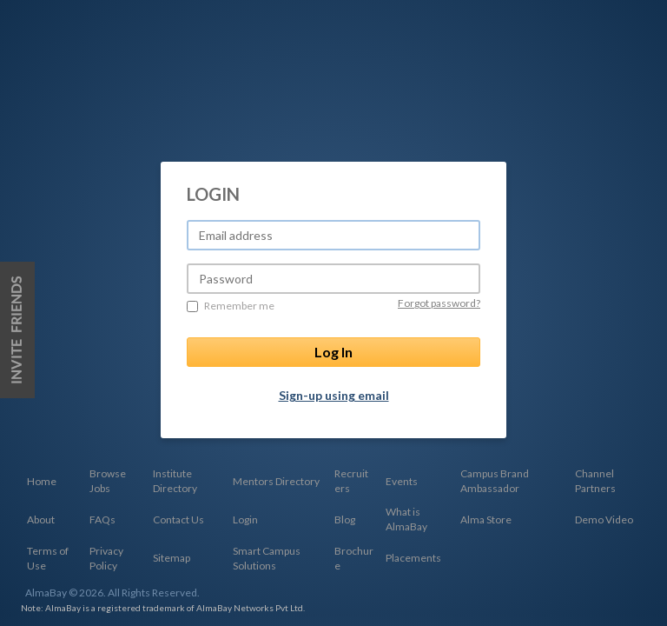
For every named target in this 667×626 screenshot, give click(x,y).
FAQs (102, 519)
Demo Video (604, 519)
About (41, 519)
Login (245, 519)
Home (41, 481)
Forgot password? (439, 303)
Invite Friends (17, 330)
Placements (413, 557)
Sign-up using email (334, 395)
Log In (333, 351)
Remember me (230, 305)
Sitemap (171, 557)
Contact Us (178, 519)
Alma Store (486, 519)
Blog (344, 519)
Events (402, 481)
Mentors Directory (276, 481)
